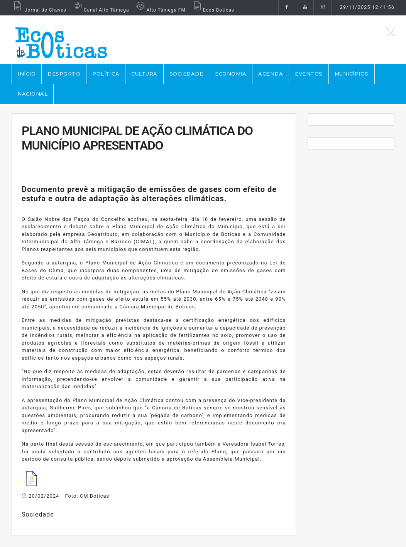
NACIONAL (32, 94)
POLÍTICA (105, 74)
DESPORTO (63, 74)
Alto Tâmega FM (160, 10)
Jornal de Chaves (39, 10)
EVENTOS (309, 74)
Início (27, 74)
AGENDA (270, 74)
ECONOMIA (230, 74)
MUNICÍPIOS (352, 74)
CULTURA (144, 74)
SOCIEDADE (186, 74)
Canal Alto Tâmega (100, 10)
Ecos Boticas (212, 10)
